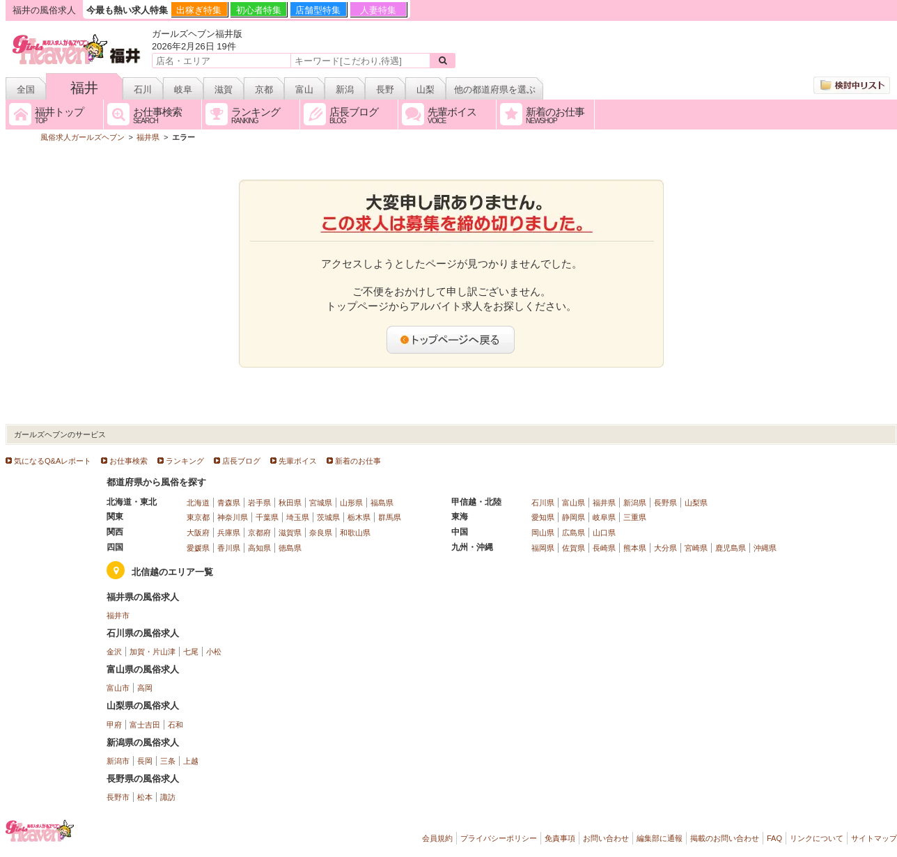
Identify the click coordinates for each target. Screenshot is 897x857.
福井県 (604, 502)
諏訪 (168, 797)
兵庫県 (228, 532)
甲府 (114, 725)
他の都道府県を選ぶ (495, 89)
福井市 (118, 615)
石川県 (542, 502)
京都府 (259, 532)
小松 (213, 651)
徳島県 (290, 548)
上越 (190, 761)
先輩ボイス (298, 461)
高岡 (145, 688)
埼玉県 (297, 517)
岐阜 (183, 89)
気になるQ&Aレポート (52, 461)
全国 (26, 89)
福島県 (381, 502)
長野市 (118, 797)
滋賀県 (290, 532)
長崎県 (604, 548)
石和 (175, 725)
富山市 (118, 688)
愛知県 (542, 517)
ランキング (185, 461)
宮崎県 (696, 548)
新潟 (345, 89)
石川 (143, 89)
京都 (264, 89)
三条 (168, 761)
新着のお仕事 (358, 461)
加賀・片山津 (153, 651)
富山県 (573, 502)
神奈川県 (232, 517)
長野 (385, 89)
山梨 (425, 89)
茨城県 (328, 517)
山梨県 (696, 502)
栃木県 (359, 517)
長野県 (665, 502)
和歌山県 (355, 532)
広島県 (573, 532)
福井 (84, 87)
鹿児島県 (730, 548)
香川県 (228, 548)
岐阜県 (604, 517)
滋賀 (223, 89)
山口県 (604, 532)
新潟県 (634, 502)
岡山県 (542, 532)
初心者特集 (258, 10)
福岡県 (542, 548)
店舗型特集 (318, 10)
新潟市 (118, 761)
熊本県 (634, 548)
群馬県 (389, 517)
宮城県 (320, 502)
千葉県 (267, 517)
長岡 (145, 761)
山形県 (351, 502)
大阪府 (198, 532)
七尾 (190, 651)
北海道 (198, 502)
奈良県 (320, 532)
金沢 (114, 651)
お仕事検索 (128, 461)
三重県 (634, 517)
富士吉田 (145, 725)
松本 (145, 797)
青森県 (228, 502)
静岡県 (573, 517)
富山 (304, 89)
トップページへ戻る (451, 340)
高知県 (259, 548)
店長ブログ (241, 461)
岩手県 (259, 502)
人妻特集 (378, 10)
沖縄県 (765, 548)
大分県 (665, 548)
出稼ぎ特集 (198, 10)
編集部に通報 (659, 838)
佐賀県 (573, 548)
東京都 (198, 517)
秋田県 (290, 502)
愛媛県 (198, 548)
